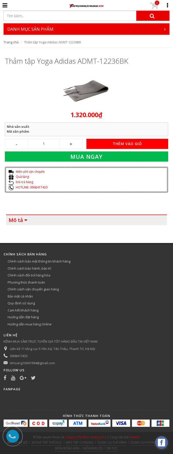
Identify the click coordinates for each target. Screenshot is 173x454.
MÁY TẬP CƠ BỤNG (79, 442)
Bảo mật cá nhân (20, 296)
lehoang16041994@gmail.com (32, 363)
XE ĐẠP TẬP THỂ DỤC (47, 442)
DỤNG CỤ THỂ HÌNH (112, 442)
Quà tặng (19, 176)
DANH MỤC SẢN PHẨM (86, 29)
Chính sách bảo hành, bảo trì (29, 268)
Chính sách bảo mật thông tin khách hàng (39, 261)
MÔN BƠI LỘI (93, 448)
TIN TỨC (112, 448)
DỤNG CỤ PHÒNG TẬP (147, 442)
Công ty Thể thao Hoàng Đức (85, 437)
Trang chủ (11, 42)
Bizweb (134, 437)
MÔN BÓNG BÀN (67, 448)
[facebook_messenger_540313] (161, 442)
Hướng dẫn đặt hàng (23, 317)
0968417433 (19, 356)
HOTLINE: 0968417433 (28, 187)
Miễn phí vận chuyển (27, 171)
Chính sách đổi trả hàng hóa (29, 275)
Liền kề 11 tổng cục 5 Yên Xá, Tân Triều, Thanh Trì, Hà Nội (52, 348)
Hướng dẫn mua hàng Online (30, 324)
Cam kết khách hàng (23, 310)
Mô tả (16, 220)
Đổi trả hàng (21, 182)
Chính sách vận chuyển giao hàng (33, 289)
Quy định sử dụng (21, 303)
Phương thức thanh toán (26, 282)
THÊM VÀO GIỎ (127, 143)
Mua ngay (86, 156)
